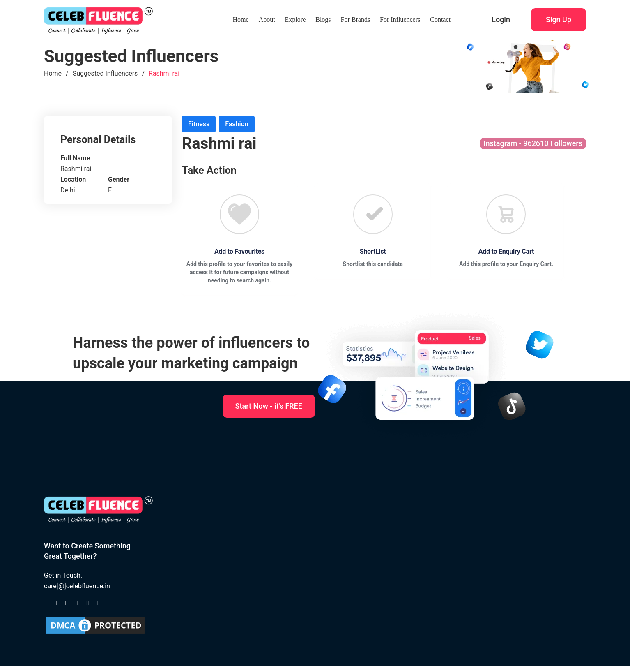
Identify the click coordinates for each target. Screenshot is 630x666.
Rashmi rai (164, 73)
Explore (295, 19)
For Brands (355, 19)
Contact (440, 19)
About (267, 19)
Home (241, 19)
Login (501, 19)
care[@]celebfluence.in (77, 586)
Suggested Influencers (105, 73)
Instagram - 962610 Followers (532, 143)
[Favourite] (239, 214)
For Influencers (400, 19)
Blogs (323, 19)
